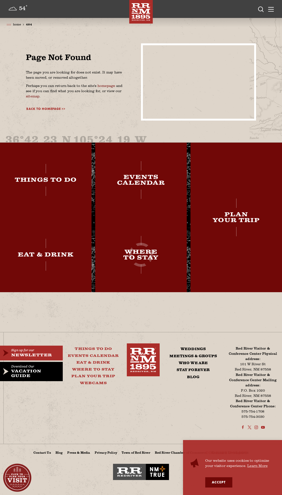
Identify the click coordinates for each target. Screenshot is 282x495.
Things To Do (93, 349)
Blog (193, 377)
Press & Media (78, 452)
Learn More (257, 465)
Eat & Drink (93, 362)
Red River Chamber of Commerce (181, 452)
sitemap (32, 96)
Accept (219, 482)
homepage (106, 85)
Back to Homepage (43, 109)
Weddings (193, 349)
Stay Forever (193, 370)
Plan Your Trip (93, 376)
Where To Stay (93, 369)
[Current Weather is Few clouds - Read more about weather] (17, 8)
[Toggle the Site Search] (261, 9)
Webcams (93, 383)
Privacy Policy (106, 452)
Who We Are (193, 363)
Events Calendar (93, 355)
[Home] (141, 12)
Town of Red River (136, 452)
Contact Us (42, 452)
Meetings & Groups (193, 356)
